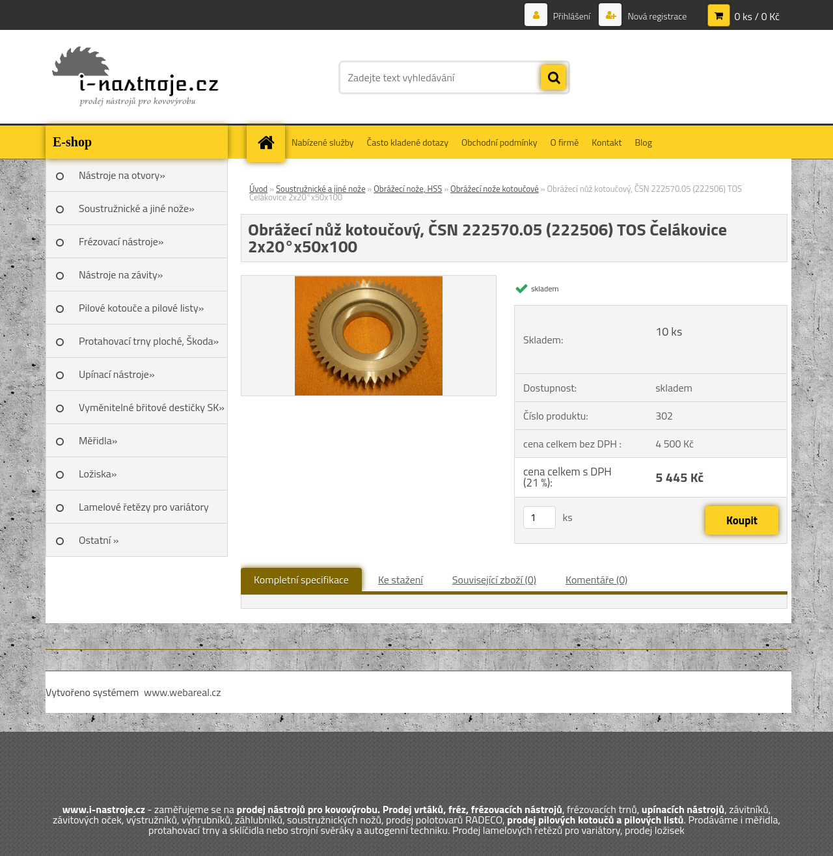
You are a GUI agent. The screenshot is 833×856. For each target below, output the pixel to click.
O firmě (565, 142)
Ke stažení (400, 579)
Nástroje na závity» (121, 274)
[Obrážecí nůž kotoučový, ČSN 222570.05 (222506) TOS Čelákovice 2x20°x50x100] (369, 281)
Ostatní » (99, 540)
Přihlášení (572, 16)
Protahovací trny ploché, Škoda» (149, 341)
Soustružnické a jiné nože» (137, 208)
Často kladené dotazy (407, 142)
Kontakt (606, 142)
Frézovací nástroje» (121, 241)
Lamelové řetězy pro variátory (144, 507)
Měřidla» (98, 440)
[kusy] (539, 517)
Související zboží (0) (494, 579)
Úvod (258, 188)
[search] (553, 78)
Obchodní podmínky (499, 142)
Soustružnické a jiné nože (320, 188)
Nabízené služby (323, 142)
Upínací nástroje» (117, 374)
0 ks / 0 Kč (757, 16)
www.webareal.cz (182, 692)
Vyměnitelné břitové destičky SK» (152, 407)
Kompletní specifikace (301, 579)
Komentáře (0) (596, 579)
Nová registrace (656, 16)
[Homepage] (270, 142)
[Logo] (135, 77)
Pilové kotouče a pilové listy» (141, 307)
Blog (643, 142)
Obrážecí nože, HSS (408, 188)
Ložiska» (97, 473)
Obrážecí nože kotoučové (494, 188)
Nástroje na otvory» (122, 175)
